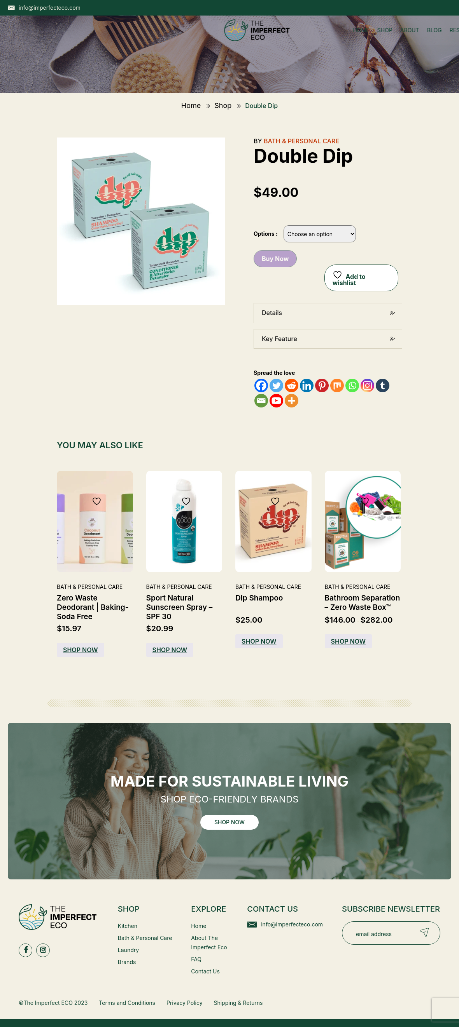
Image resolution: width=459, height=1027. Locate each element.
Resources (252, 38)
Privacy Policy (184, 1002)
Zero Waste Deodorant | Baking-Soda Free (93, 607)
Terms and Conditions (127, 1002)
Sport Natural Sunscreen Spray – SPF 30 (179, 607)
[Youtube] (276, 400)
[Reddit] (291, 385)
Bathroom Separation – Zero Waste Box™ (362, 603)
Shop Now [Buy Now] (80, 650)
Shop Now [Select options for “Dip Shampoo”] (259, 641)
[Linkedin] (307, 385)
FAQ (196, 959)
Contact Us (205, 971)
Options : (266, 233)
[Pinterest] (322, 385)
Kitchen (127, 926)
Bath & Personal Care (301, 141)
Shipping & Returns (238, 1002)
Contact (293, 38)
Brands (127, 962)
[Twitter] (276, 385)
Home (144, 38)
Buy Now (275, 259)
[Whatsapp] (352, 385)
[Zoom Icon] (141, 221)
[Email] (261, 400)
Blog (217, 38)
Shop (167, 38)
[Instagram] (367, 385)
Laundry (128, 950)
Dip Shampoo (259, 598)
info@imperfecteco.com (292, 924)
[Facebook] (261, 385)
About (193, 38)
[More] (291, 400)
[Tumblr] (382, 385)
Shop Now (229, 822)
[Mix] (337, 385)
